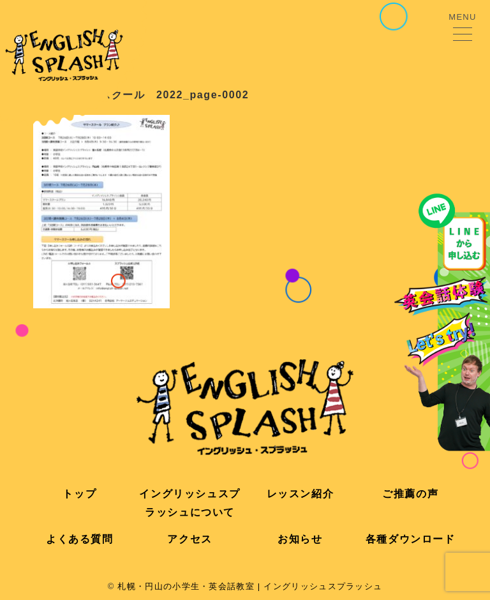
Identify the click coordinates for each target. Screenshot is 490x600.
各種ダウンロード (411, 539)
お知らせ (300, 539)
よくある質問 (80, 539)
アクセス (189, 539)
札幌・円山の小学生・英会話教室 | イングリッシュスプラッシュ (249, 586)
